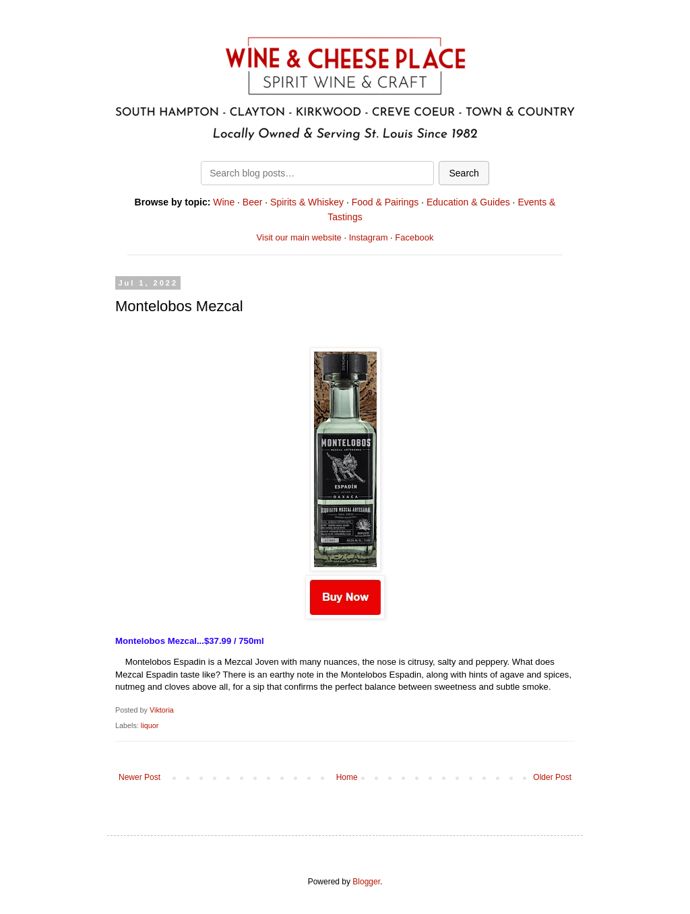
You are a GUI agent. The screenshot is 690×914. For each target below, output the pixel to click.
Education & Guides (468, 202)
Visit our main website (299, 237)
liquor (149, 725)
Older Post (552, 777)
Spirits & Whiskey (307, 202)
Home (347, 777)
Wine (223, 202)
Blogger (366, 881)
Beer (253, 202)
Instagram (368, 237)
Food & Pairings (385, 202)
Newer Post (139, 777)
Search (463, 173)
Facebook (414, 237)
